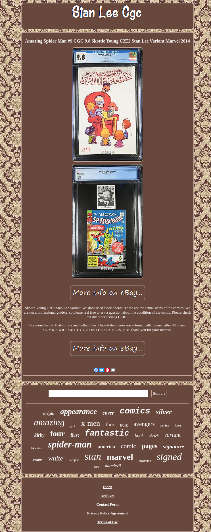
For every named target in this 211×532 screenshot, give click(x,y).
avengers (144, 424)
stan (93, 456)
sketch (153, 436)
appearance (78, 411)
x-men (90, 423)
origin (49, 413)
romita (38, 460)
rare (96, 466)
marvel (120, 457)
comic (128, 445)
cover (108, 413)
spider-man (70, 444)
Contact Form (107, 504)
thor (110, 424)
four (57, 433)
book (139, 435)
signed (169, 456)
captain (36, 447)
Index (107, 487)
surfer (74, 459)
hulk (124, 425)
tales (178, 425)
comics (135, 411)
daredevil (113, 465)
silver (164, 412)
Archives (107, 495)
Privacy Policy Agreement (107, 513)
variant (172, 435)
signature (173, 446)
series (164, 425)
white (55, 458)
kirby (39, 435)
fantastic (107, 433)
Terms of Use (107, 522)
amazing (49, 422)
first (74, 435)
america (106, 446)
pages (149, 445)
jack (73, 426)
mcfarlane (145, 460)
